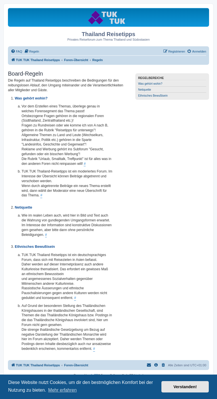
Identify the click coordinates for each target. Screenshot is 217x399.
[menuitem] (16, 51)
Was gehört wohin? (150, 83)
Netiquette (144, 89)
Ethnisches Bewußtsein (153, 95)
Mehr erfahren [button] (62, 390)
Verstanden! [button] (185, 387)
